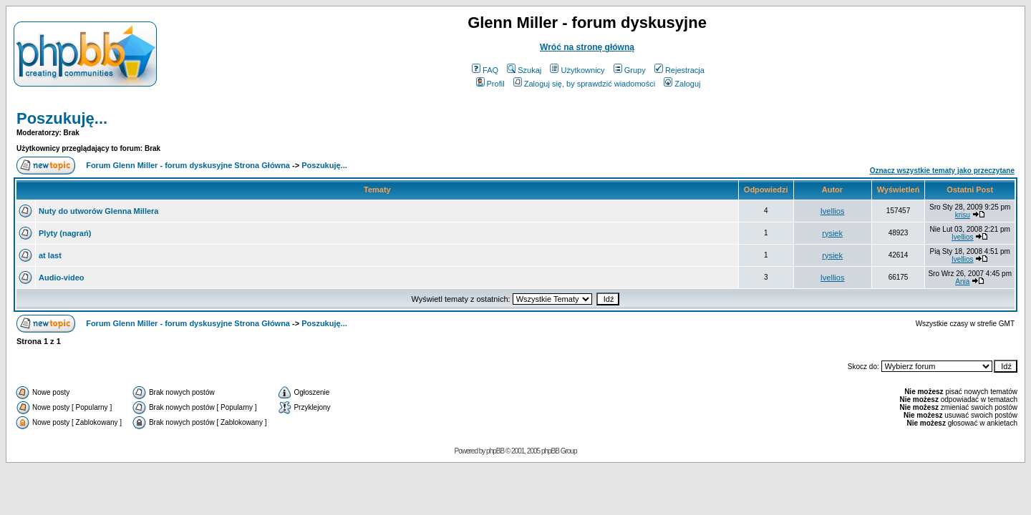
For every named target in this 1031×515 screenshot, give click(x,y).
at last (50, 255)
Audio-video (61, 277)
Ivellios (833, 211)
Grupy (630, 70)
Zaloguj (682, 83)
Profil (490, 83)
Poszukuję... (61, 118)
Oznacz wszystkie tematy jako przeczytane (942, 171)
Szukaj (524, 70)
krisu (962, 215)
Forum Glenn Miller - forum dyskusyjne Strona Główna (188, 165)
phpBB (495, 451)
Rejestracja (679, 70)
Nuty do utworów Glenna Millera (98, 211)
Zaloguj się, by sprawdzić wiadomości (584, 83)
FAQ (485, 70)
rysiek (832, 233)
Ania (962, 281)
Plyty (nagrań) (65, 233)
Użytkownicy (577, 70)
